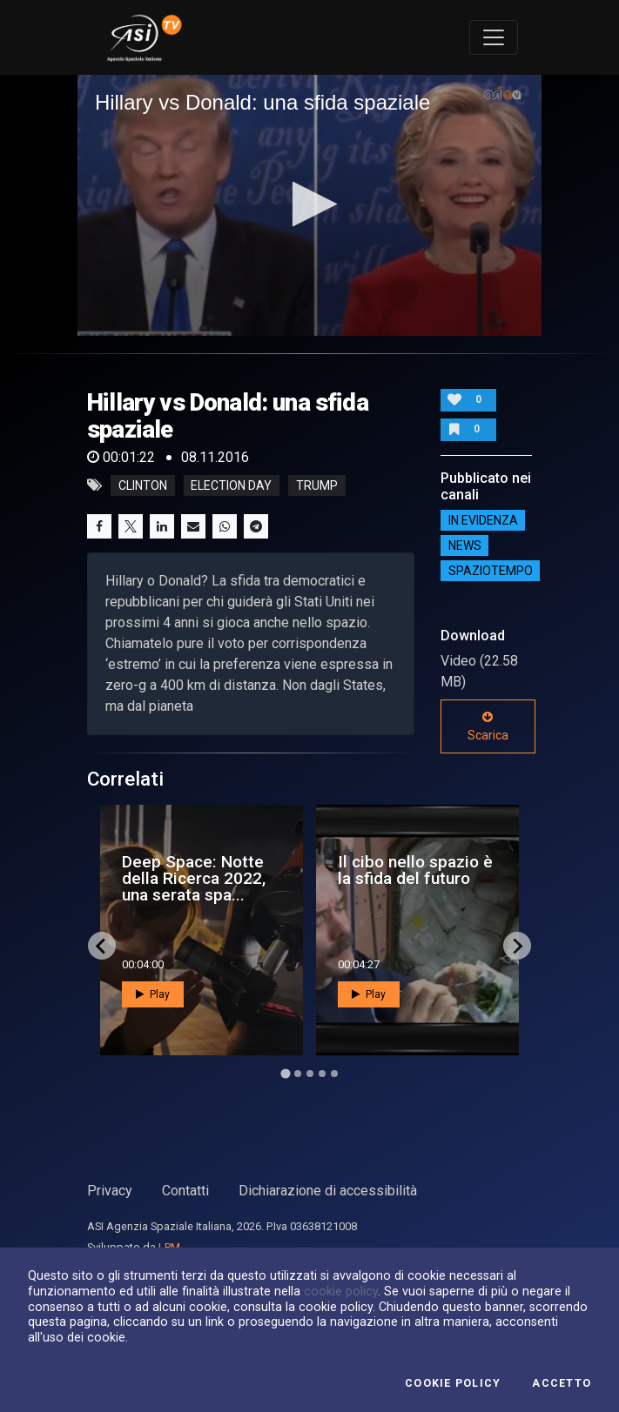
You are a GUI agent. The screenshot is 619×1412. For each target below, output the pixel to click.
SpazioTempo (490, 571)
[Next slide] (517, 946)
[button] (309, 204)
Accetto (561, 1383)
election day (231, 485)
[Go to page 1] (285, 1074)
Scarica (488, 726)
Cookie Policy (453, 1383)
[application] (309, 205)
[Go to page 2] (297, 1073)
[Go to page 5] (334, 1073)
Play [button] (153, 994)
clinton (142, 485)
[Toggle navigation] (493, 37)
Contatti (185, 1190)
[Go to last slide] (102, 946)
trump (317, 485)
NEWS (464, 545)
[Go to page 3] (309, 1073)
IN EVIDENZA (483, 520)
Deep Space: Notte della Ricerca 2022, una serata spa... (194, 878)
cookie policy (341, 1291)
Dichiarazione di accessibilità (328, 1190)
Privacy (109, 1190)
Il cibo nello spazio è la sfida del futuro (415, 870)
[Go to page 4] (322, 1073)
